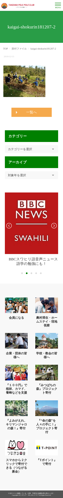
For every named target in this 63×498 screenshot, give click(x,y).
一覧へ (31, 112)
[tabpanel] (31, 229)
